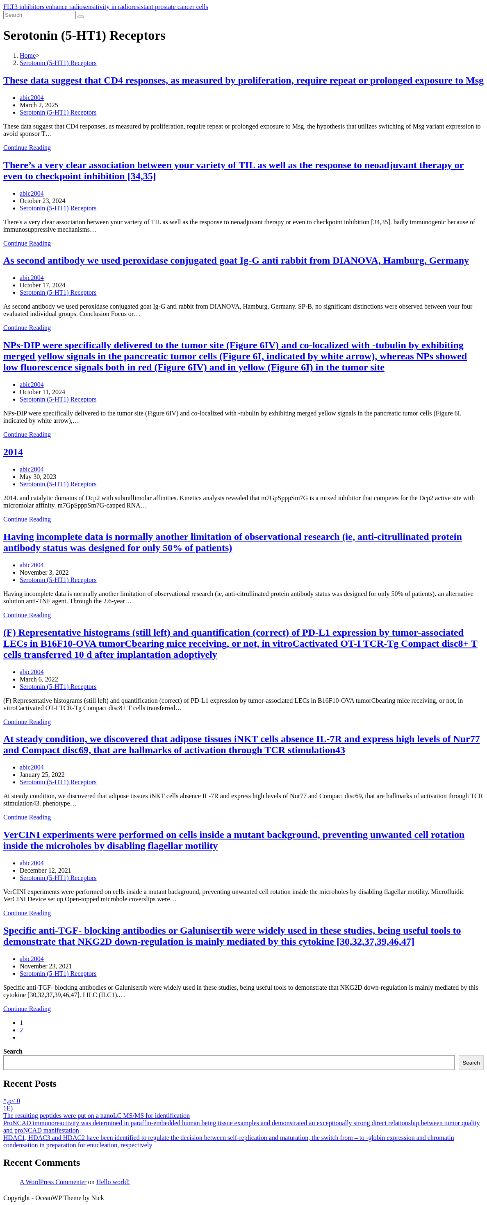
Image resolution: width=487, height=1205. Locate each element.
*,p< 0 (11, 1100)
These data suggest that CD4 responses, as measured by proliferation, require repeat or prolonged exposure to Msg (243, 80)
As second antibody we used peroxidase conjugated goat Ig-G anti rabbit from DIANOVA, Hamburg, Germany (236, 260)
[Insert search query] (39, 15)
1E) (8, 1108)
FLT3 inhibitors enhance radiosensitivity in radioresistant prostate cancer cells (105, 6)
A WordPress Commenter (53, 1181)
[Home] (28, 55)
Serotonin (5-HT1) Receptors (58, 112)
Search (13, 1051)
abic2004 (32, 97)
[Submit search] (80, 17)
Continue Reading (27, 147)
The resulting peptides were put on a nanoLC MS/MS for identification (96, 1115)
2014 (13, 452)
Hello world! (113, 1181)
